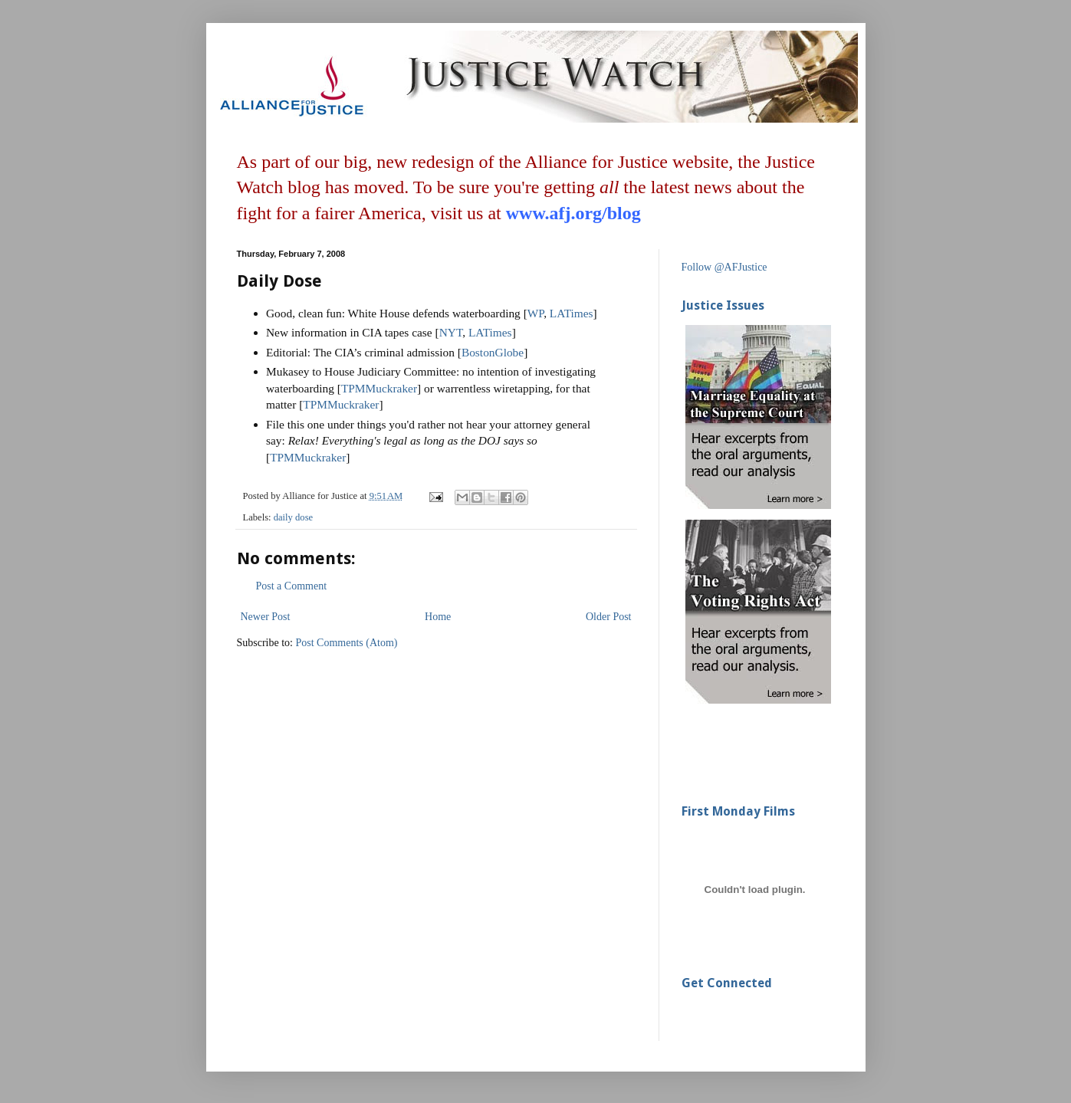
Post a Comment (291, 586)
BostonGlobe (493, 352)
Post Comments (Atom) (347, 642)
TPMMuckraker (379, 388)
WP (535, 313)
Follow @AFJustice (724, 267)
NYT (451, 332)
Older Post (609, 616)
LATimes (571, 313)
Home (438, 616)
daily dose (293, 517)
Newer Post (266, 616)
